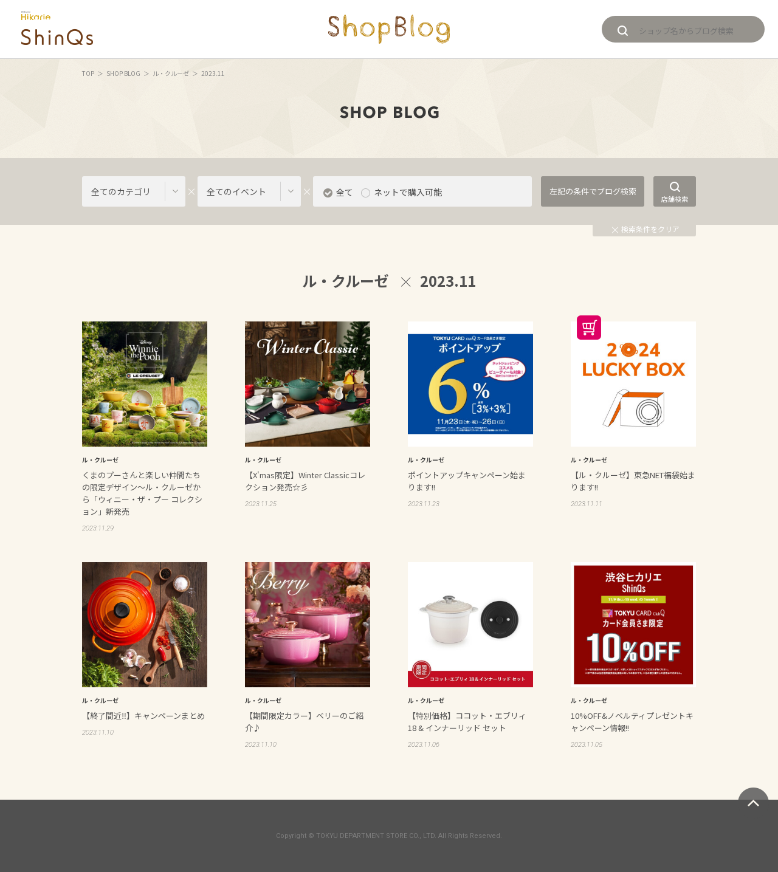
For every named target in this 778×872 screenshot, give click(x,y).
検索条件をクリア (646, 229)
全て (344, 192)
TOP (88, 73)
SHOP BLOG (123, 73)
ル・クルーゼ (171, 73)
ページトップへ (753, 803)
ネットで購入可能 (408, 192)
